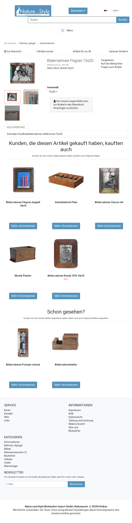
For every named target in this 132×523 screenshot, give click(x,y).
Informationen (12, 442)
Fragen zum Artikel (111, 67)
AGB (71, 413)
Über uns (73, 427)
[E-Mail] (36, 484)
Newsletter (74, 430)
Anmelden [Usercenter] (78, 10)
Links (7, 420)
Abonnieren (76, 484)
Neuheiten (9, 455)
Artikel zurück (44, 51)
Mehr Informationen (23, 226)
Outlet (7, 462)
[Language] (106, 11)
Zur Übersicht (12, 51)
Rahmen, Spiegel (13, 445)
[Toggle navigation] (62, 30)
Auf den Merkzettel (111, 63)
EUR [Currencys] (115, 11)
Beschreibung (16, 127)
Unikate (8, 459)
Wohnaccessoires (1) (15, 452)
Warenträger (11, 466)
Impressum (75, 410)
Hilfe (6, 417)
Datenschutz (75, 417)
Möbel (7, 448)
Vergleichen (107, 60)
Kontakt (8, 413)
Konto (7, 410)
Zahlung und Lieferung (81, 420)
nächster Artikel (118, 51)
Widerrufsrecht (77, 424)
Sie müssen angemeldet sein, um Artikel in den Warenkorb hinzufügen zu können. (70, 104)
